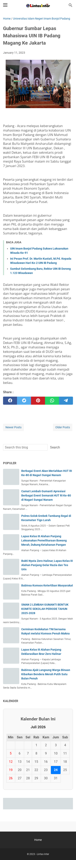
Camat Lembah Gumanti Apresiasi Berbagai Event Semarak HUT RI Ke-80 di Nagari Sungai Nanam (46, 495)
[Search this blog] (70, 5)
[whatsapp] (52, 401)
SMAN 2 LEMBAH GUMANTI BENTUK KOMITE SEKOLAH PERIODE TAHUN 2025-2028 (45, 609)
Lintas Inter (43, 854)
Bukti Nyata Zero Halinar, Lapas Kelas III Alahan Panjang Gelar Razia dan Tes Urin (47, 565)
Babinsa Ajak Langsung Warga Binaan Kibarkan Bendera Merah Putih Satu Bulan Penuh (45, 674)
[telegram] (66, 401)
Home (38, 839)
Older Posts (62, 427)
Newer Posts (13, 427)
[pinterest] (38, 401)
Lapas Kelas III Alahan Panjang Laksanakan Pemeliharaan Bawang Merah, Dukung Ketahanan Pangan (44, 540)
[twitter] (24, 401)
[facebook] (10, 401)
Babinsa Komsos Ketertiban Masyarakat (47, 585)
